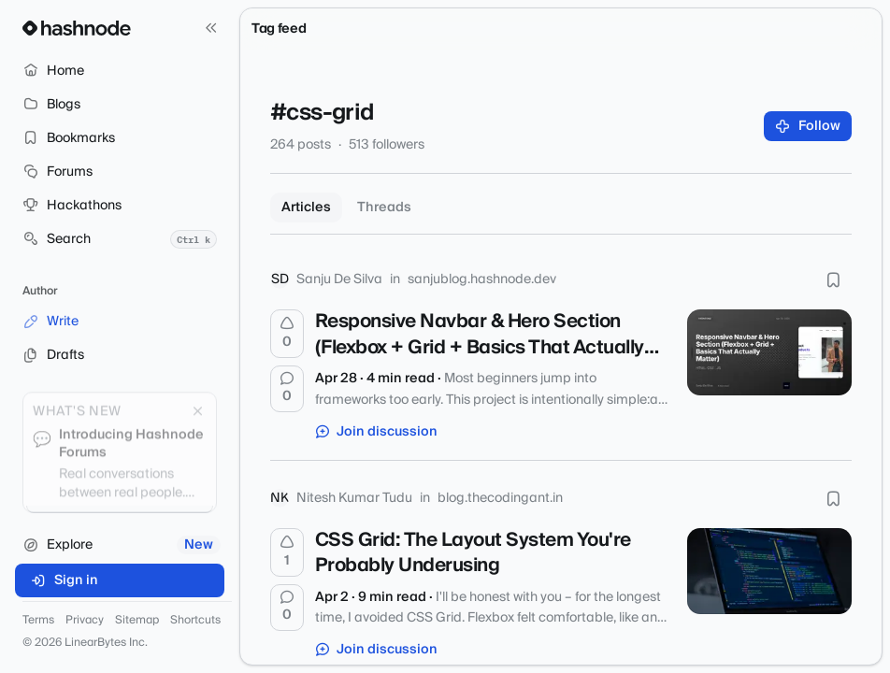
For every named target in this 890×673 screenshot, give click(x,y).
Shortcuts (195, 620)
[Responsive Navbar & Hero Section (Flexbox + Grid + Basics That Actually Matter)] (769, 352)
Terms (38, 620)
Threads (384, 207)
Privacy (84, 620)
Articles (306, 207)
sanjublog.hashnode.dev (482, 279)
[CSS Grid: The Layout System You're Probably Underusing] (769, 571)
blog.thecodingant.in (500, 498)
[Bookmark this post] (833, 279)
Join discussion (376, 431)
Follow (808, 126)
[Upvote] (287, 333)
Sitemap (137, 620)
